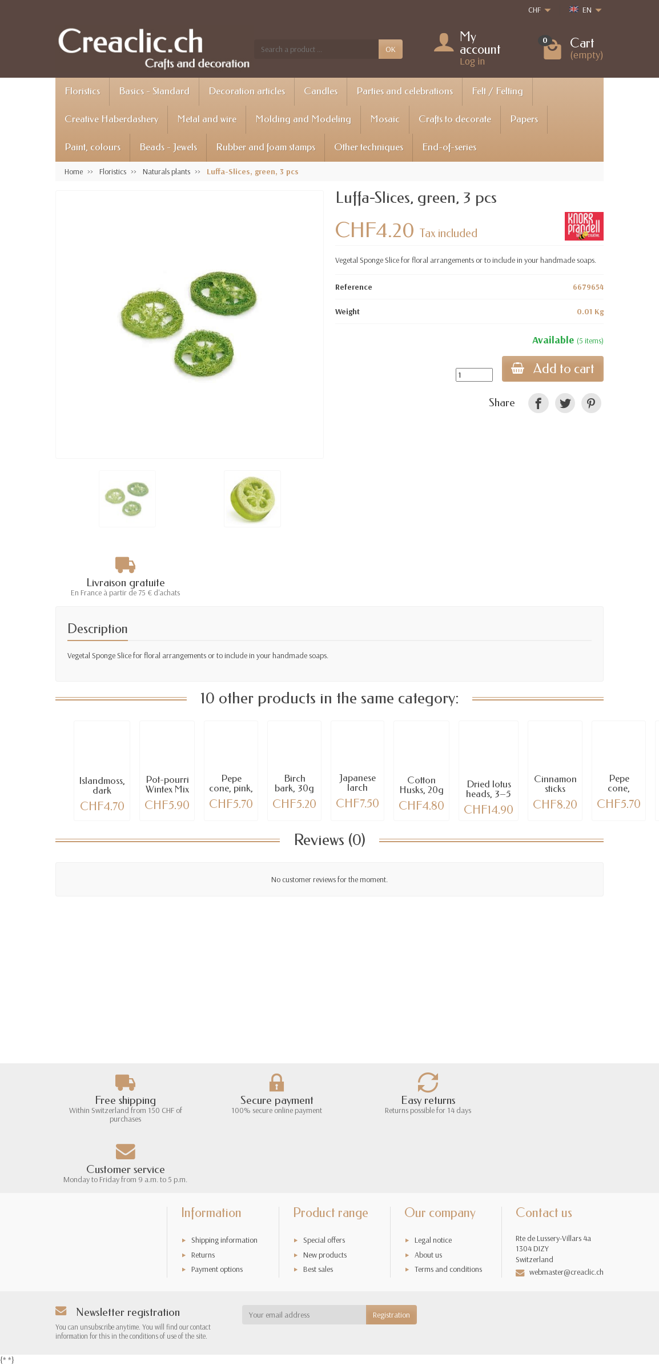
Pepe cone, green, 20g (619, 788)
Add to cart (552, 369)
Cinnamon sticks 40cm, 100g (555, 793)
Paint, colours (92, 147)
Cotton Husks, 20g (421, 785)
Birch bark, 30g (294, 783)
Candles (320, 91)
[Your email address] (304, 1314)
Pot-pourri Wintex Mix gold (167, 789)
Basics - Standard (154, 91)
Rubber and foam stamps (265, 147)
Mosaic (385, 119)
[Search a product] (316, 49)
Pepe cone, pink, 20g (231, 788)
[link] (538, 403)
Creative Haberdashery (111, 119)
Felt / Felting (497, 91)
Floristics (82, 91)
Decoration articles (246, 91)
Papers (524, 119)
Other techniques (368, 147)
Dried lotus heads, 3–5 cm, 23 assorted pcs (488, 798)
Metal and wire (206, 119)
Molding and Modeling (303, 119)
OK (390, 49)
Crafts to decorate (455, 119)
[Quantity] (474, 375)
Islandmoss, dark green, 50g (102, 790)
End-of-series (449, 147)
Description (97, 629)
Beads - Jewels (168, 147)
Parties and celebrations (404, 91)
